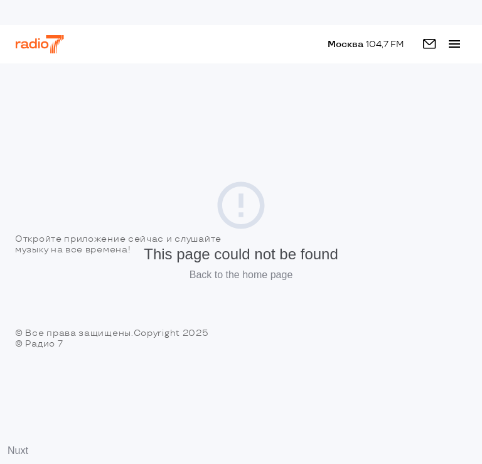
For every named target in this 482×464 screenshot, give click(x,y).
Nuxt (18, 450)
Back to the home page (241, 274)
